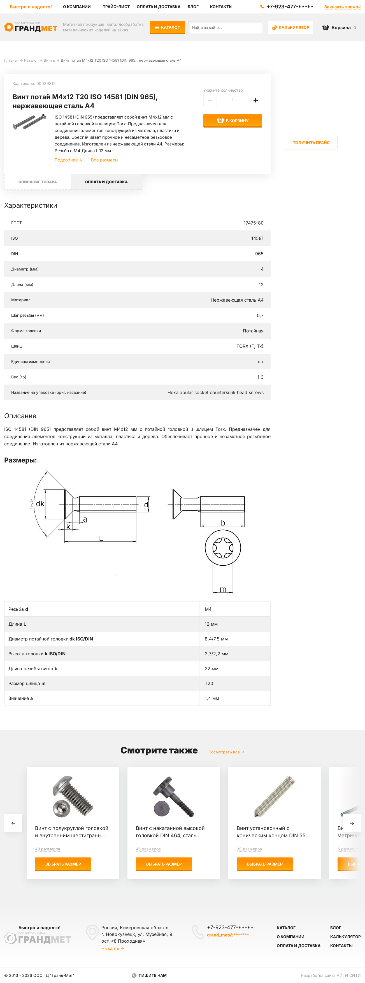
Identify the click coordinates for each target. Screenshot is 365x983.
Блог (335, 927)
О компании (290, 936)
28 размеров (249, 848)
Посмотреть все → (226, 752)
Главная (11, 60)
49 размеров (47, 848)
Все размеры (104, 160)
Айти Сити (349, 975)
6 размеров (349, 848)
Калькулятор (290, 27)
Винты (49, 60)
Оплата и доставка (298, 945)
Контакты (341, 945)
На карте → (112, 948)
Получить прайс (311, 142)
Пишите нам (153, 975)
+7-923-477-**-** (290, 7)
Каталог (167, 27)
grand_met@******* (228, 935)
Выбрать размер (63, 864)
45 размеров (148, 848)
